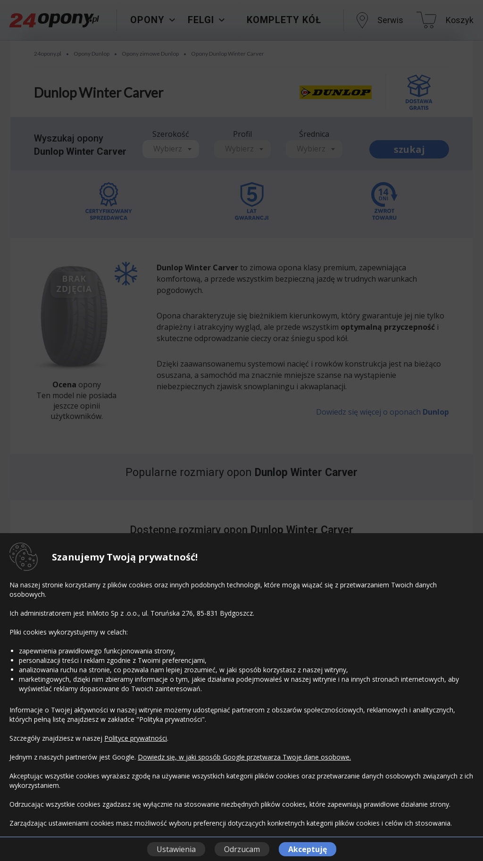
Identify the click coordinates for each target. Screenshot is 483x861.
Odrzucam (242, 849)
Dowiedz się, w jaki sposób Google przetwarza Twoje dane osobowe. (244, 756)
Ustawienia (176, 849)
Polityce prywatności (135, 738)
